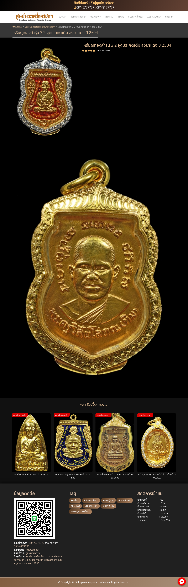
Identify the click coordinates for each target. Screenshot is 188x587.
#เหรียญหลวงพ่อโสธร (80, 511)
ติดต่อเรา (169, 17)
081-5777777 (85, 7)
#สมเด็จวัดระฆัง (91, 505)
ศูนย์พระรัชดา (33, 550)
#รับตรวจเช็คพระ (91, 500)
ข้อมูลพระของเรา (78, 17)
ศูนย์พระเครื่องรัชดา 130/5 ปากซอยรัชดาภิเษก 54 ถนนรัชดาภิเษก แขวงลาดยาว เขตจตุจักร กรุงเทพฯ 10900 (38, 560)
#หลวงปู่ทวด (108, 500)
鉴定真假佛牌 (154, 17)
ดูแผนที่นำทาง (33, 553)
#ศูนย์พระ (75, 500)
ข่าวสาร (121, 17)
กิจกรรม (109, 17)
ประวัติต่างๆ (95, 17)
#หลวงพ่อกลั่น (125, 500)
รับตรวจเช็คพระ (135, 17)
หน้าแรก (62, 17)
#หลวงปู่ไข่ (75, 505)
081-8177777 (105, 7)
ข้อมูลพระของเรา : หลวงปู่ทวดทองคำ (40, 26)
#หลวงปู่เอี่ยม (108, 505)
